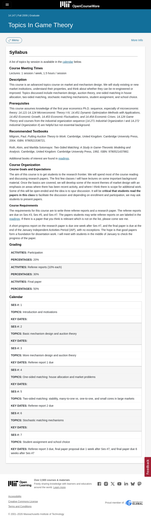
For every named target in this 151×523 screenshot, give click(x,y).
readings (63, 158)
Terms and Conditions (19, 506)
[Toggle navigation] (7, 5)
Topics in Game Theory (40, 25)
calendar (68, 61)
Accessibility (14, 496)
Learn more (59, 487)
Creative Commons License (23, 501)
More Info (137, 40)
